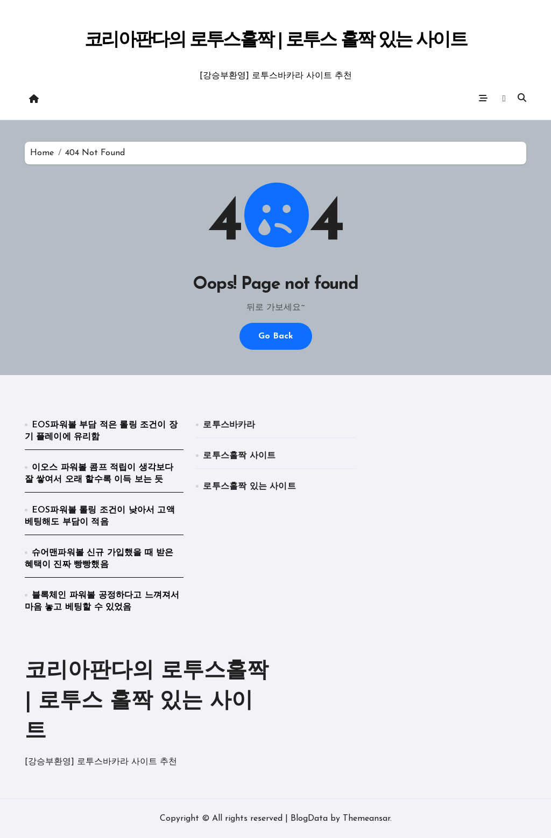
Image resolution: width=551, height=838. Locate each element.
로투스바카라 (229, 425)
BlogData (309, 818)
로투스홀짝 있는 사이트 (249, 486)
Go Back (275, 336)
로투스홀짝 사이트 (239, 456)
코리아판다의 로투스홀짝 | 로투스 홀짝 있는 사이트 (275, 40)
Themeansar (366, 818)
